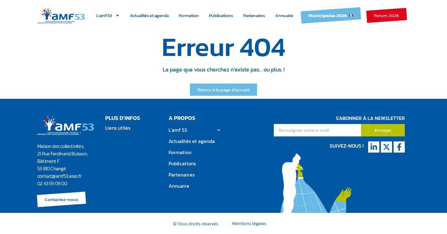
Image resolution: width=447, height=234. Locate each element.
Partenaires (254, 15)
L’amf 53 (108, 15)
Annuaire (284, 15)
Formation (189, 15)
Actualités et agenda (149, 15)
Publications (221, 15)
